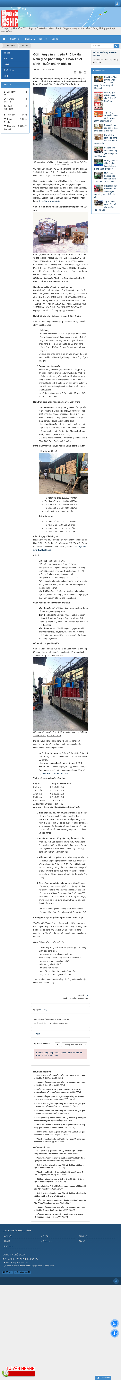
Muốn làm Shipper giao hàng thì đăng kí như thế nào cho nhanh (105, 177)
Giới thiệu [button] (15, 40)
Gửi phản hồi (103, 1377)
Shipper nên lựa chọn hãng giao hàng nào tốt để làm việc (105, 152)
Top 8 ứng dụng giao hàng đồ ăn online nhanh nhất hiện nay (106, 116)
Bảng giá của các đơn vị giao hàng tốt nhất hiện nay (106, 128)
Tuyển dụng (9, 70)
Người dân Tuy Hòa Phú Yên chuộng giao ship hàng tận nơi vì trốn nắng (105, 191)
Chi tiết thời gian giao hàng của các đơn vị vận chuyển (105, 139)
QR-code (7, 1272)
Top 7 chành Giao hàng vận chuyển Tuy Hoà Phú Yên (105, 205)
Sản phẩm (8, 58)
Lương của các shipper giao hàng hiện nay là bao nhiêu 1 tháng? (105, 164)
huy (86, 995)
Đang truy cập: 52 (22, 1272)
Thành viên (83, 1236)
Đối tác (7, 64)
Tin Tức (46, 1236)
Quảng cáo (47, 1241)
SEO (6, 76)
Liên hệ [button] (55, 39)
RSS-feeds (8, 1246)
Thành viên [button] (30, 39)
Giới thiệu (8, 1236)
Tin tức (7, 53)
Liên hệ (7, 1241)
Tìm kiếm (83, 1241)
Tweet (37, 1034)
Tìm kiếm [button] (43, 39)
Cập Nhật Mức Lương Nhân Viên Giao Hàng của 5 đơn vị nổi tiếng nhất (105, 82)
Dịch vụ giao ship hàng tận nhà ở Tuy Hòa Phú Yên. (110, 96)
